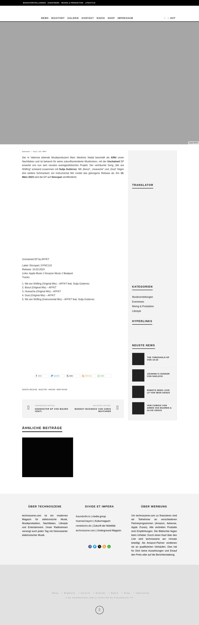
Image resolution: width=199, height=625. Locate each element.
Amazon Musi (52, 273)
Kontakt (88, 18)
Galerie (73, 18)
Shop (111, 18)
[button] (42, 375)
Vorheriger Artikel (45, 405)
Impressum (125, 18)
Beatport (68, 273)
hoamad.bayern (84, 521)
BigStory (58, 18)
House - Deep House (58, 390)
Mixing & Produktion (72, 3)
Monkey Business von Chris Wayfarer (93, 410)
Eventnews (53, 3)
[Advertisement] (152, 238)
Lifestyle (90, 3)
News (45, 18)
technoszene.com (85, 530)
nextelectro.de (83, 525)
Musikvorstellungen (34, 3)
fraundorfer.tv (83, 516)
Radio (101, 18)
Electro (43, 390)
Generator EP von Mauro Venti (51, 410)
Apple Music (35, 273)
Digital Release (30, 390)
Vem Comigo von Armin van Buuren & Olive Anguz (159, 407)
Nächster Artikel (102, 405)
